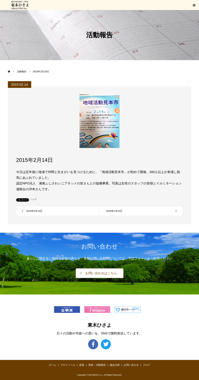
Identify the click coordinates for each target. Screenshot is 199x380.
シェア (34, 199)
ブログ (146, 364)
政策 (81, 364)
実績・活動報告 (97, 364)
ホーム (52, 364)
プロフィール (67, 364)
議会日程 (115, 364)
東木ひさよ (100, 325)
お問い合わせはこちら (101, 273)
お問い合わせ (131, 364)
